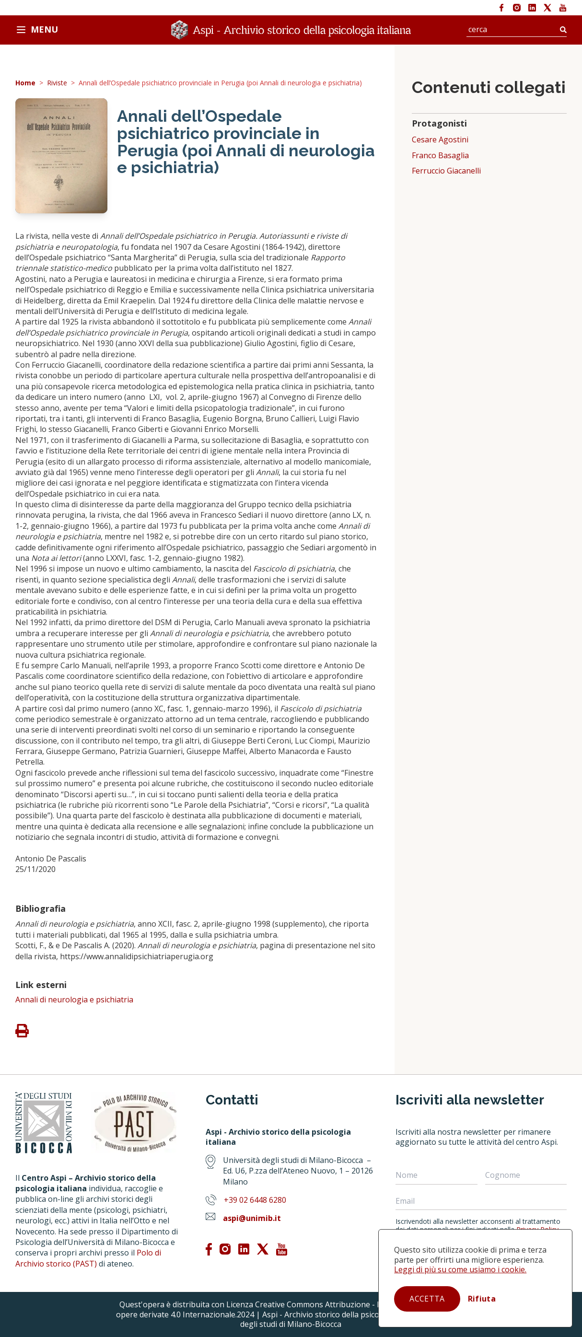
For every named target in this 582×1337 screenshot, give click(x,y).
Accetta (426, 1298)
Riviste (57, 83)
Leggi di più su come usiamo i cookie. (460, 1269)
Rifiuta (482, 1298)
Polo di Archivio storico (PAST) (88, 1257)
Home (25, 83)
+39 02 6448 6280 (255, 1200)
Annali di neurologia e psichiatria (74, 999)
